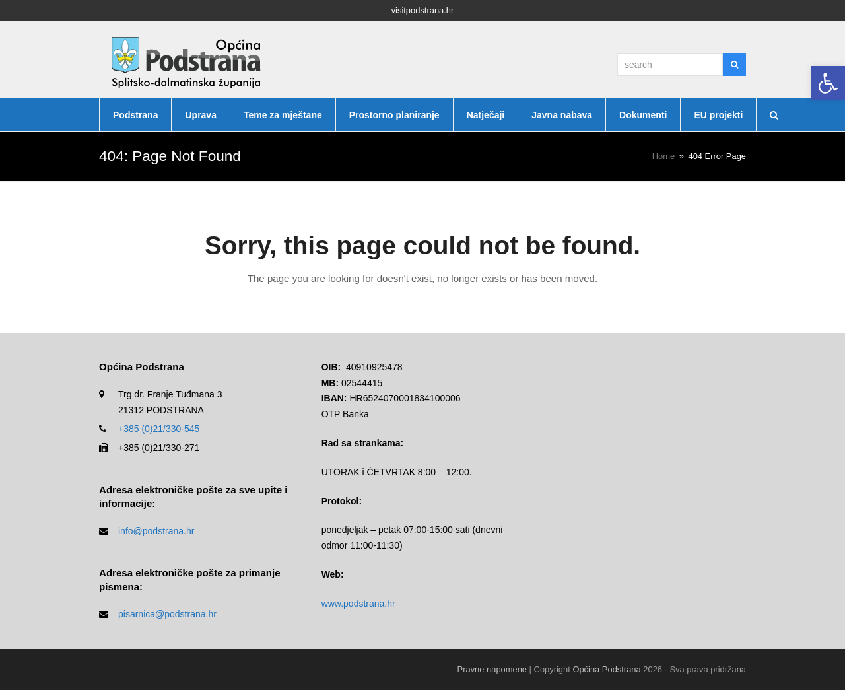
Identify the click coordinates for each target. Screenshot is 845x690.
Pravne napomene (492, 669)
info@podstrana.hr (156, 531)
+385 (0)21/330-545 (158, 428)
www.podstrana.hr (358, 603)
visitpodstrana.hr (422, 10)
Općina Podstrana (606, 669)
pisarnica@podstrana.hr (167, 614)
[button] (828, 83)
